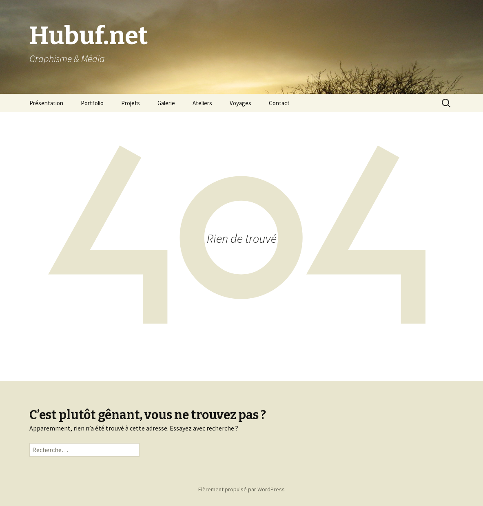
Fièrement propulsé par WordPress (241, 489)
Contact (279, 103)
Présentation (46, 103)
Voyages (240, 103)
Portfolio (92, 103)
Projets (130, 103)
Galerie (166, 103)
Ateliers (202, 103)
